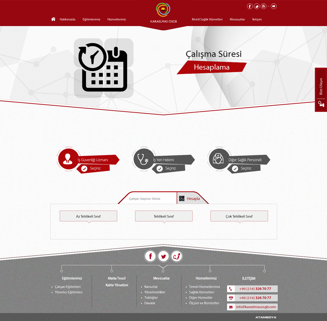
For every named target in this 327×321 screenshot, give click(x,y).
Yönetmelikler (154, 292)
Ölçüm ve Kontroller (204, 303)
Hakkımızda (67, 19)
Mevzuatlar (237, 19)
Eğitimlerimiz (91, 19)
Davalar (149, 303)
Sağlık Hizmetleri (201, 292)
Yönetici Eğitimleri (68, 292)
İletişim (257, 19)
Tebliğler (151, 298)
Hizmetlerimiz (116, 19)
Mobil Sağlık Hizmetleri (207, 19)
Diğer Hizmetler (201, 298)
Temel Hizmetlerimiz (204, 287)
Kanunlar (151, 287)
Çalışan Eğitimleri (68, 287)
